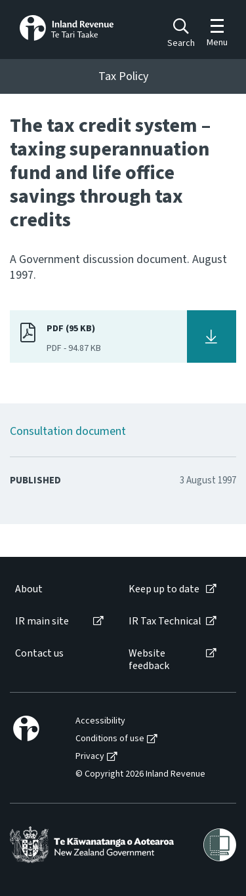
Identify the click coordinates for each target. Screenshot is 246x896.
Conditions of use (109, 738)
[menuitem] (58, 589)
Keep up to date (164, 589)
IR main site (42, 621)
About (29, 589)
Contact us (39, 653)
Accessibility (100, 721)
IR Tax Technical (165, 621)
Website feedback (149, 659)
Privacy (89, 756)
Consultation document (68, 431)
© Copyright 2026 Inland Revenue (140, 774)
